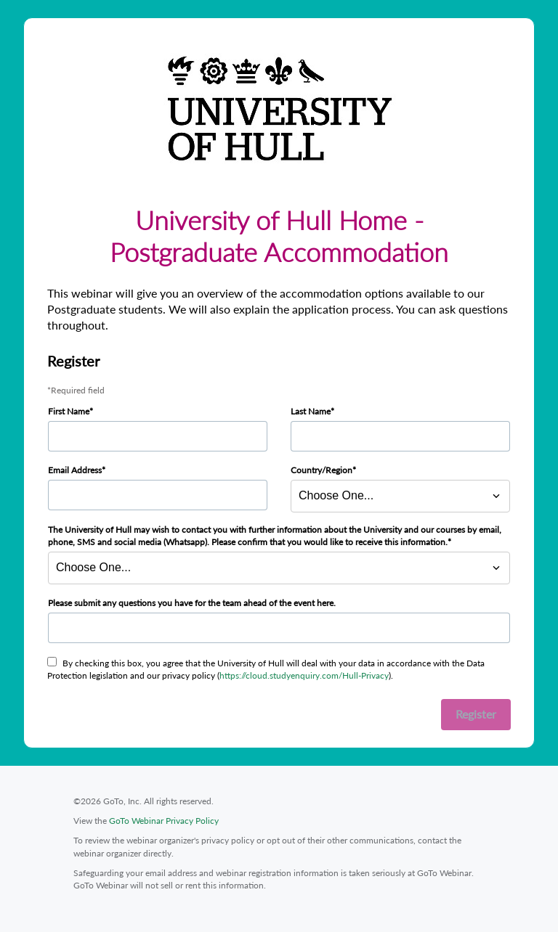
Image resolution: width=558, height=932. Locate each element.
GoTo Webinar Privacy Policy (164, 820)
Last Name (311, 411)
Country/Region (321, 470)
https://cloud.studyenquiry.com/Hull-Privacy (304, 675)
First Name (68, 411)
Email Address (75, 470)
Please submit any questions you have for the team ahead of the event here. (192, 602)
